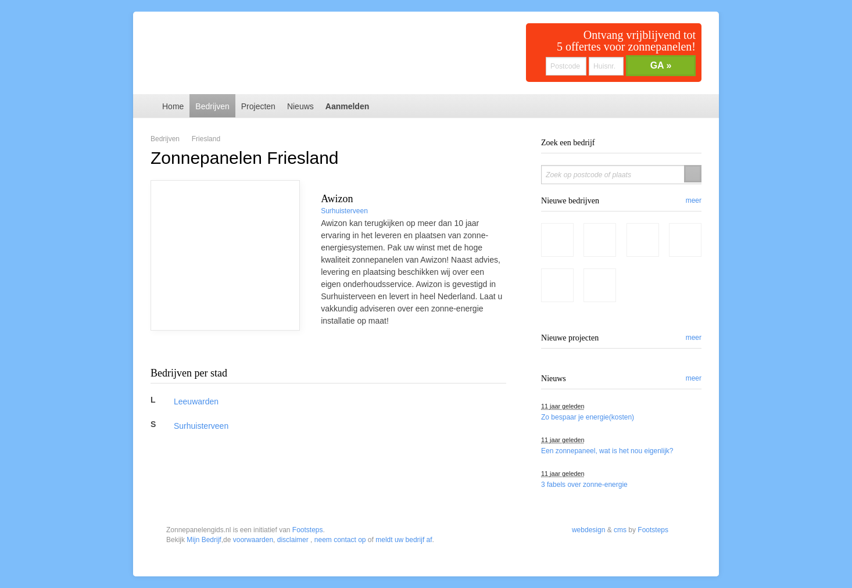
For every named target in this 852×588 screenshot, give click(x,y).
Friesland (206, 139)
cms (620, 460)
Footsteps (307, 460)
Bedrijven (212, 106)
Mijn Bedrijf (204, 470)
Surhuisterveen (344, 211)
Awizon (337, 199)
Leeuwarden (196, 401)
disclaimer (293, 470)
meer (693, 200)
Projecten (258, 106)
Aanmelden (347, 106)
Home (173, 106)
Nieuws (300, 106)
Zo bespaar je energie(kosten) (587, 417)
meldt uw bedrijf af (403, 470)
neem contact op (340, 470)
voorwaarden (253, 470)
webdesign (588, 460)
